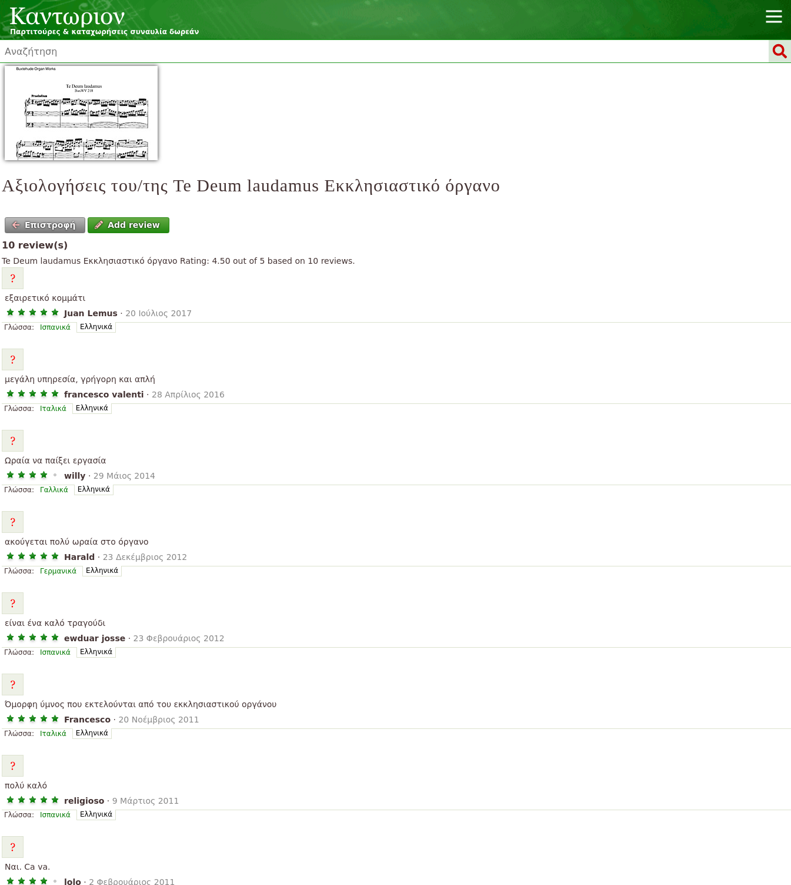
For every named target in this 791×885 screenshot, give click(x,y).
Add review (127, 225)
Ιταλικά (53, 409)
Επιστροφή (44, 225)
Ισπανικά (55, 327)
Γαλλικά (54, 490)
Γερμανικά (58, 571)
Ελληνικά (96, 327)
